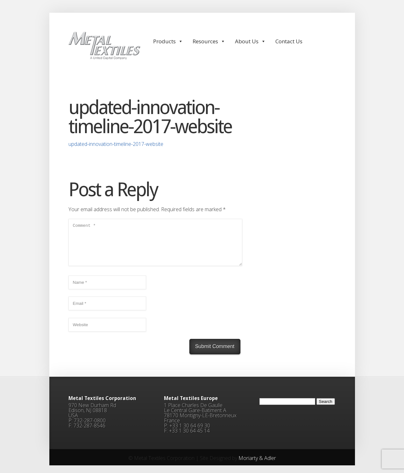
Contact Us (288, 41)
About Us (250, 41)
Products (168, 41)
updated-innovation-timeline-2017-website (115, 143)
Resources (209, 41)
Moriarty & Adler (257, 465)
